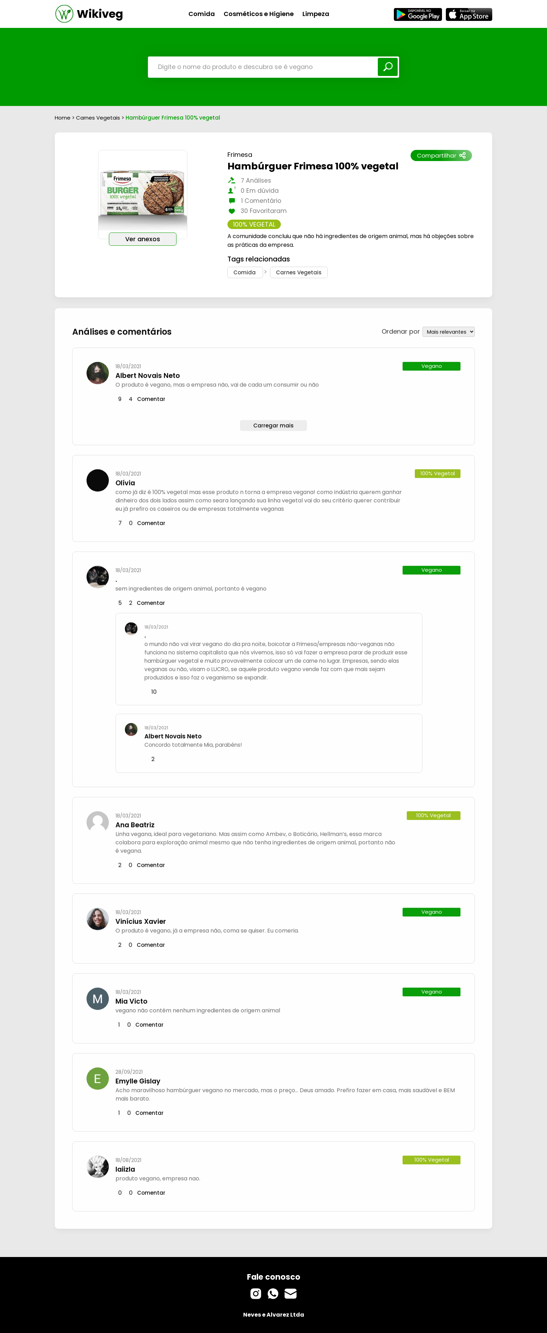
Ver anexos (142, 239)
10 (154, 690)
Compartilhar (441, 155)
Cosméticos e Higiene (259, 13)
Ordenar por (401, 329)
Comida (201, 13)
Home (62, 117)
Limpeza (315, 13)
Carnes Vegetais (98, 117)
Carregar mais (273, 423)
